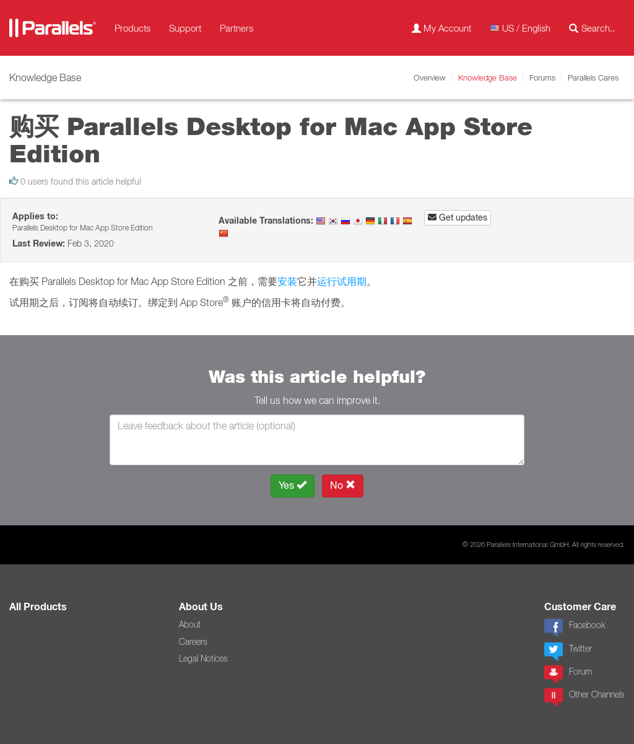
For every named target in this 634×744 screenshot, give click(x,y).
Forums (542, 77)
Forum (568, 674)
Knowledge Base (487, 77)
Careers (193, 642)
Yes (292, 485)
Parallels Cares (593, 77)
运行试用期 (342, 281)
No (342, 485)
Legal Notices (203, 658)
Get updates (457, 217)
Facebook (574, 628)
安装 (287, 281)
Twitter (568, 651)
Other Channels (584, 697)
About (190, 624)
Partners (236, 27)
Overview (430, 77)
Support (185, 27)
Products (132, 27)
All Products (38, 606)
